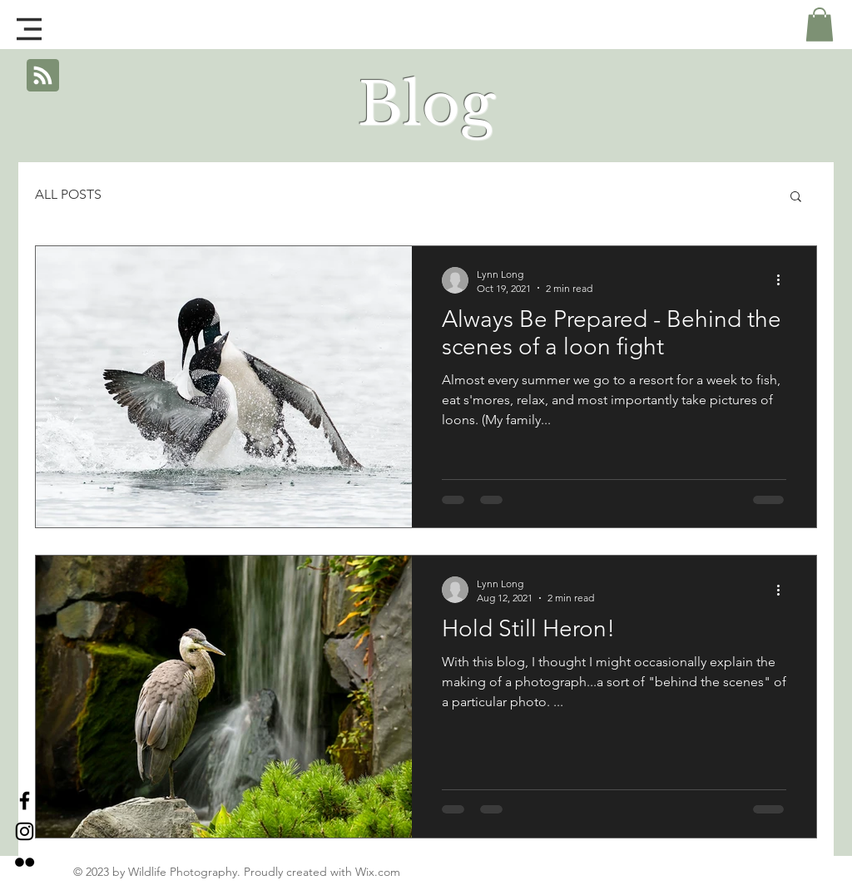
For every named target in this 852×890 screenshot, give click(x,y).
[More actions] (784, 280)
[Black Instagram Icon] (24, 831)
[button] (29, 29)
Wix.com (377, 871)
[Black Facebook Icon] (24, 801)
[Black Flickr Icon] (24, 862)
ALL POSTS (68, 194)
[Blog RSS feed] (43, 76)
